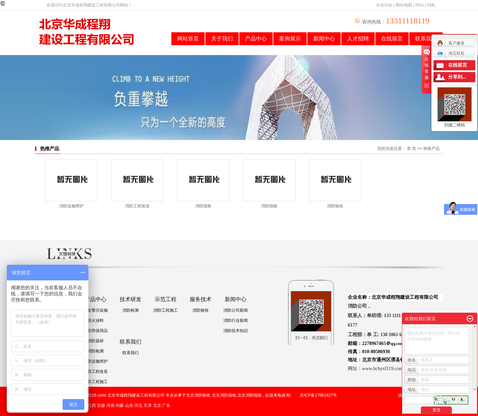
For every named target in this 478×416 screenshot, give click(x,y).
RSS (419, 5)
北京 (157, 405)
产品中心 (256, 38)
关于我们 (222, 38)
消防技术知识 (235, 330)
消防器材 (95, 341)
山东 (129, 405)
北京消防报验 (249, 395)
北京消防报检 (224, 395)
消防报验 (269, 206)
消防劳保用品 (95, 330)
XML (431, 5)
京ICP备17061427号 (318, 395)
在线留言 (392, 38)
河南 (110, 405)
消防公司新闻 (235, 310)
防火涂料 (95, 320)
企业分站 (384, 5)
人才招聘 (358, 38)
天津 (147, 405)
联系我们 (130, 342)
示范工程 (165, 299)
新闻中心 (324, 38)
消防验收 (335, 206)
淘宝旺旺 (451, 53)
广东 (166, 405)
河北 (138, 405)
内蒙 (120, 405)
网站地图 (404, 5)
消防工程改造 (137, 206)
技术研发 (130, 299)
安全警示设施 (95, 310)
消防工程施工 (95, 381)
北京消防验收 (198, 395)
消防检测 (95, 351)
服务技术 (200, 299)
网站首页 (188, 38)
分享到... (457, 77)
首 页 (411, 148)
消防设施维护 (71, 206)
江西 (92, 405)
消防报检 (203, 206)
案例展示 (290, 38)
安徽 (101, 405)
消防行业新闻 (235, 320)
